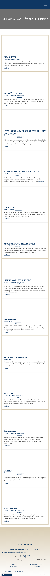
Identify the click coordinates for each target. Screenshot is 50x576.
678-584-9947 (20, 95)
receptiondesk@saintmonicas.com (26, 557)
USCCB (13, 569)
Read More (7, 68)
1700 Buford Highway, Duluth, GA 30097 (14, 552)
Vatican (13, 564)
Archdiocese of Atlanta (36, 564)
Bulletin (36, 569)
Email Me (18, 59)
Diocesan (47, 575)
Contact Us (36, 566)
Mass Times (13, 566)
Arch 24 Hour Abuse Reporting (14, 571)
